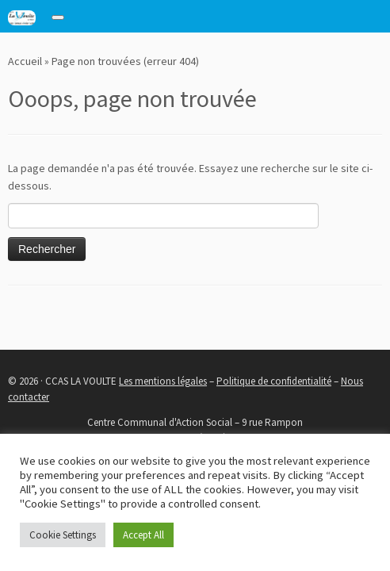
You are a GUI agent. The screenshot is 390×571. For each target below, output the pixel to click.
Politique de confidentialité (273, 381)
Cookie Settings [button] (62, 535)
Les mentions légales (163, 381)
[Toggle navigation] (58, 17)
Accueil (25, 61)
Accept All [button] (143, 535)
